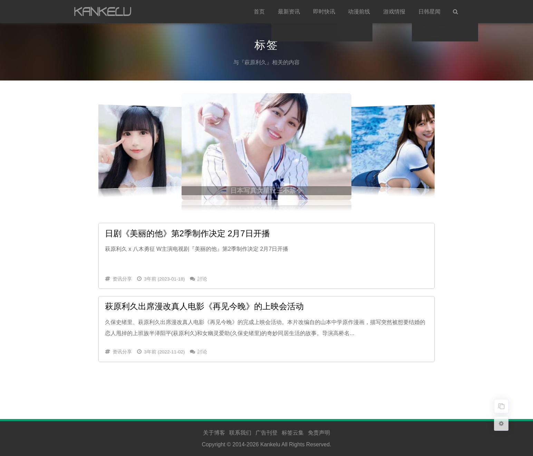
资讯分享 (122, 279)
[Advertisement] (266, 383)
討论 (202, 279)
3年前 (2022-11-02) (164, 351)
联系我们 (240, 433)
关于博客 (214, 433)
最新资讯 (289, 12)
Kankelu (270, 444)
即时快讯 (324, 12)
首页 (259, 12)
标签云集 (293, 433)
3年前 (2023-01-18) (164, 279)
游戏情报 (394, 12)
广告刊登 (266, 433)
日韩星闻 (429, 12)
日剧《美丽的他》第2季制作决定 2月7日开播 (187, 233)
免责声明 (319, 433)
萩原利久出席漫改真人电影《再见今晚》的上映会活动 (204, 306)
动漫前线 (359, 12)
